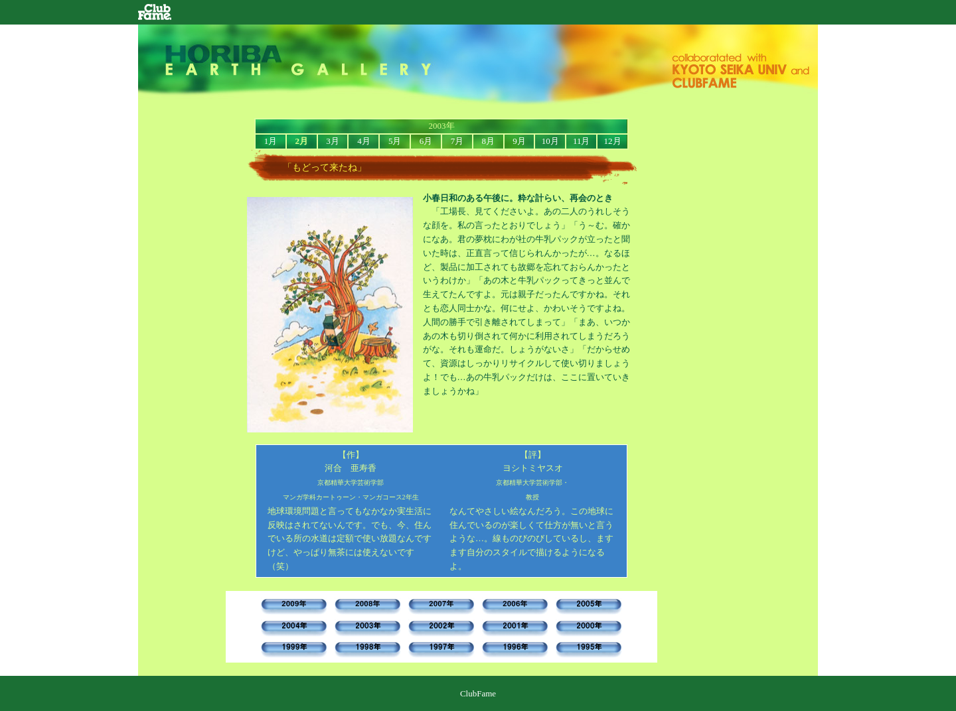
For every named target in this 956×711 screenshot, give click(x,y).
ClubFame (154, 11)
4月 (363, 141)
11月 (581, 141)
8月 (488, 141)
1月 (271, 141)
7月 (457, 141)
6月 (426, 141)
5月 (395, 141)
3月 (332, 141)
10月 (550, 141)
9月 (519, 141)
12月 (612, 141)
